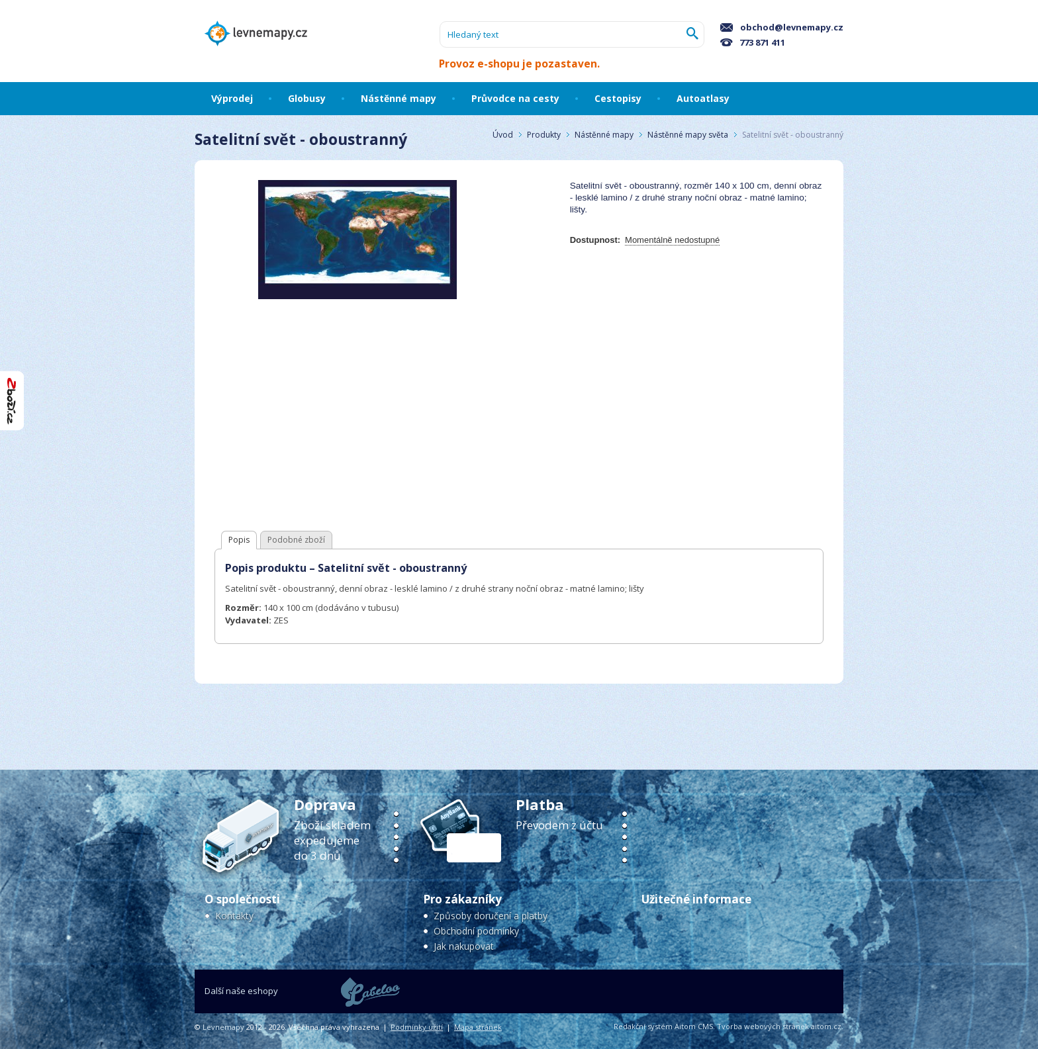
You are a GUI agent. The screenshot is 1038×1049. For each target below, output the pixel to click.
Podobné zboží (296, 539)
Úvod (503, 134)
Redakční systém (643, 1026)
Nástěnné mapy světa (687, 134)
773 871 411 (752, 42)
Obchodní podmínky (476, 931)
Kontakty (234, 915)
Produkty (544, 134)
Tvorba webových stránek (763, 1026)
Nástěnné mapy (604, 134)
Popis (239, 539)
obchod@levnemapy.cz (781, 27)
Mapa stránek (478, 1027)
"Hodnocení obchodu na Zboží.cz (12, 401)
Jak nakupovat (464, 946)
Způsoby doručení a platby (490, 915)
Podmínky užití (417, 1027)
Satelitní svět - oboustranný (792, 134)
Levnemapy (223, 1027)
